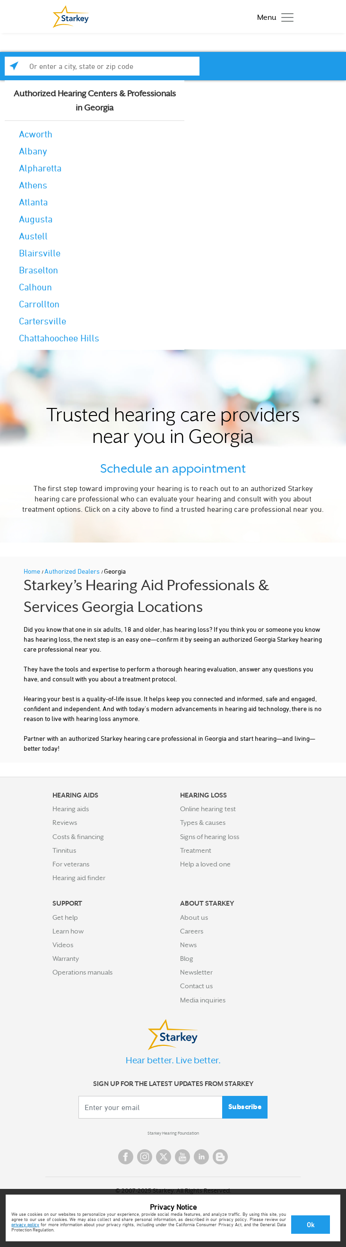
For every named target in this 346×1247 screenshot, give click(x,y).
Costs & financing (78, 836)
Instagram (144, 1156)
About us (194, 917)
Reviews (64, 822)
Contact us (196, 986)
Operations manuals (82, 972)
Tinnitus (64, 850)
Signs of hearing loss (209, 836)
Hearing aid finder (78, 878)
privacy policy (25, 1224)
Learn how (68, 931)
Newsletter (196, 972)
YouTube (182, 1156)
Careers (191, 931)
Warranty (65, 958)
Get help (65, 917)
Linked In (201, 1156)
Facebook (125, 1156)
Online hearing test (208, 809)
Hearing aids (70, 809)
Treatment (195, 850)
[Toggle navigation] (273, 16)
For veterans (70, 864)
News (188, 945)
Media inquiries (202, 1000)
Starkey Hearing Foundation (173, 1133)
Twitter (163, 1156)
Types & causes (202, 822)
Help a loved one (205, 864)
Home (33, 571)
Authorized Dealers (72, 571)
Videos (62, 945)
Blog (186, 958)
